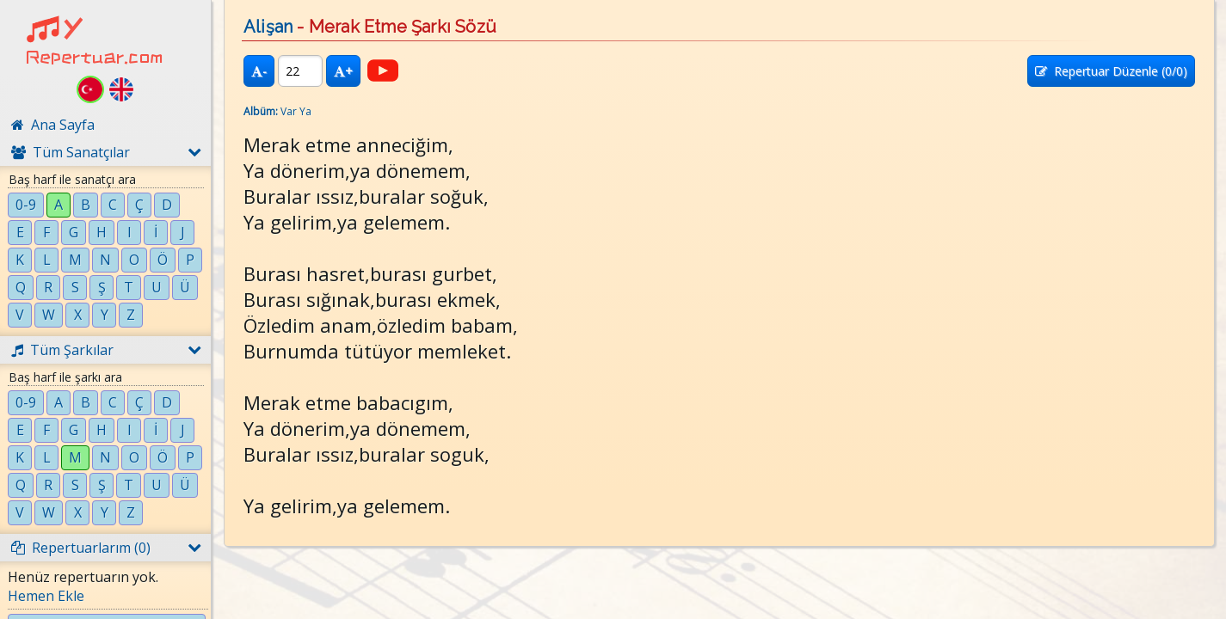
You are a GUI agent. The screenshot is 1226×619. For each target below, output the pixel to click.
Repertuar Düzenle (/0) (1111, 71)
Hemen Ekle (46, 595)
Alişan (268, 26)
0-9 (25, 204)
